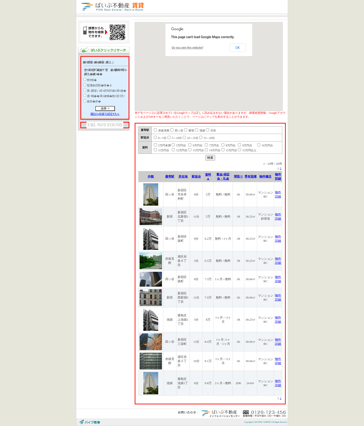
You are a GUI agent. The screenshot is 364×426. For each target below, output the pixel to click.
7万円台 (212, 145)
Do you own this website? (187, 47)
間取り (238, 176)
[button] (226, 66)
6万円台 (195, 145)
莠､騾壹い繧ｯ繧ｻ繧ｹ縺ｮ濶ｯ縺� (106, 90)
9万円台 (245, 145)
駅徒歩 (196, 176)
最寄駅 (169, 176)
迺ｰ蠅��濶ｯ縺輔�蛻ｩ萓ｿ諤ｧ (106, 96)
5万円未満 (162, 145)
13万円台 (196, 150)
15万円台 (229, 150)
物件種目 (265, 176)
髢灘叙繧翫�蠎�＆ (99, 85)
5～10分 (175, 138)
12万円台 (179, 150)
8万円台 (228, 145)
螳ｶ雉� (92, 80)
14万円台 (212, 150)
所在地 (183, 176)
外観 (151, 176)
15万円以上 (247, 150)
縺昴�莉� (94, 101)
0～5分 (160, 138)
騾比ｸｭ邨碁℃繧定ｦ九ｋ (105, 114)
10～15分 (190, 138)
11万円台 (161, 150)
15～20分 (207, 138)
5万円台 (179, 145)
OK (238, 48)
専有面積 (250, 176)
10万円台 (265, 145)
